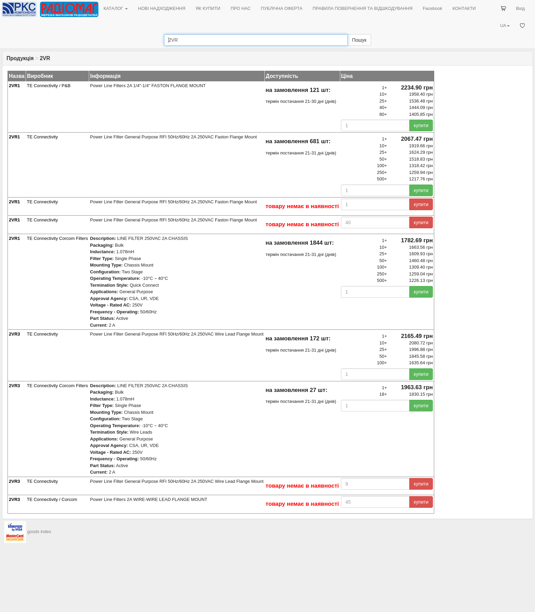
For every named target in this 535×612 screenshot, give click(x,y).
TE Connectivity (42, 136)
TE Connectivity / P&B (48, 85)
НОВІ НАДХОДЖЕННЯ (161, 8)
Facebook (432, 8)
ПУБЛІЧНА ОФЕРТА (282, 8)
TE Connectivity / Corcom (52, 499)
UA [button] (505, 25)
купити (421, 125)
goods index (39, 531)
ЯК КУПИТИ (207, 8)
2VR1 (14, 85)
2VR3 (14, 334)
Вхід (520, 8)
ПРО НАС (241, 8)
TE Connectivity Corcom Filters (57, 238)
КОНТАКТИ (464, 8)
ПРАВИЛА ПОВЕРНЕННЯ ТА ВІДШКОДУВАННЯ (362, 8)
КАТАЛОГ (116, 8)
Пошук (359, 40)
